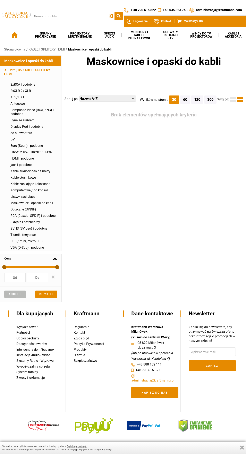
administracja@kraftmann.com (219, 10)
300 (210, 99)
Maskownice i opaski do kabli (89, 49)
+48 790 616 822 (148, 370)
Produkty (80, 350)
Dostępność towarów (31, 344)
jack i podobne (21, 165)
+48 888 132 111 (149, 364)
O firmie (79, 355)
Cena (7, 258)
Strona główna (14, 49)
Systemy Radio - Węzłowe (34, 361)
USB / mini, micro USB (26, 241)
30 (174, 99)
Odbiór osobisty (27, 338)
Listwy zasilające (22, 197)
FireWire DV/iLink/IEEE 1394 (31, 152)
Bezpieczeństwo (85, 361)
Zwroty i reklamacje (30, 378)
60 (185, 99)
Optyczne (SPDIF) (23, 209)
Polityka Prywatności (89, 344)
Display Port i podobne (26, 127)
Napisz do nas (155, 392)
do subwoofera (21, 133)
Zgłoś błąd (81, 338)
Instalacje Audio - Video (33, 355)
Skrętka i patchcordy (25, 222)
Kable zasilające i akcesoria (30, 184)
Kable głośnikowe (23, 177)
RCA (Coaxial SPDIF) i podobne (33, 216)
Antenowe (17, 104)
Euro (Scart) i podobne (26, 146)
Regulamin (81, 327)
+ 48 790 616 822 (143, 10)
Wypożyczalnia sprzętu (33, 366)
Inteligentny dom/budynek (35, 350)
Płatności (23, 332)
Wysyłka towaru (27, 327)
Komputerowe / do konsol (29, 190)
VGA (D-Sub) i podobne (27, 247)
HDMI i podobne (22, 158)
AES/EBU (17, 97)
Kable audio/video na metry (30, 171)
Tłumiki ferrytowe (23, 235)
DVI (13, 139)
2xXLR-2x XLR (20, 91)
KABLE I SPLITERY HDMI (47, 49)
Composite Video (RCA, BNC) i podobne (32, 112)
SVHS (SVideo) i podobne (28, 228)
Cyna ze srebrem (22, 120)
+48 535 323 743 (175, 10)
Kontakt (79, 332)
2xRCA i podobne (22, 84)
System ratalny (27, 372)
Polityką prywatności (77, 446)
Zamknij (242, 447)
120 (197, 99)
